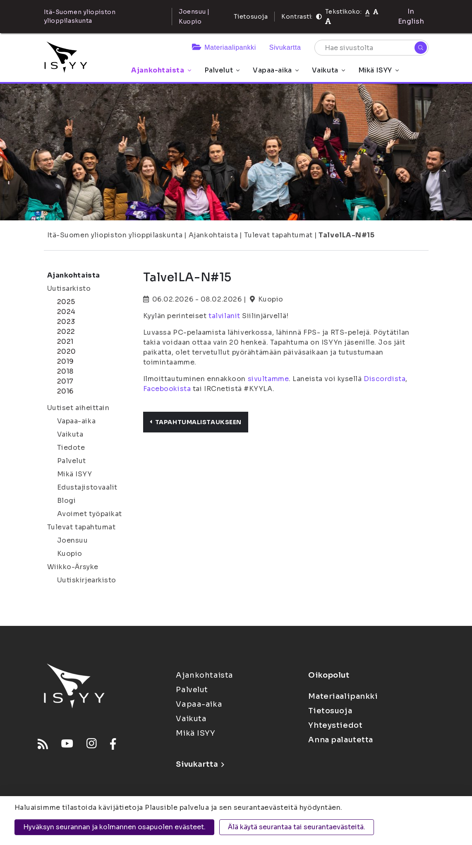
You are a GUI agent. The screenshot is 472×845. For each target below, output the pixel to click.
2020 (66, 351)
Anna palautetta (340, 739)
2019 (65, 361)
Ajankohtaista (161, 70)
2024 (66, 311)
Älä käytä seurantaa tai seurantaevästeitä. (296, 827)
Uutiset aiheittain (78, 407)
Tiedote (71, 447)
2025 (66, 301)
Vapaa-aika (276, 70)
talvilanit (224, 315)
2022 (66, 331)
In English (411, 16)
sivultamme (268, 378)
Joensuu (72, 540)
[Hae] (420, 47)
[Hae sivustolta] (371, 48)
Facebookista (167, 388)
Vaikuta (328, 70)
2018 (65, 371)
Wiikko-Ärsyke (72, 567)
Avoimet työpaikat (89, 513)
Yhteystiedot (335, 725)
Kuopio (69, 553)
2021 (65, 341)
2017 (65, 381)
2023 (66, 321)
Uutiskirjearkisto (87, 580)
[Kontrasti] (319, 16)
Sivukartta (285, 47)
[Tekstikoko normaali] (367, 11)
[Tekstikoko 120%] (328, 21)
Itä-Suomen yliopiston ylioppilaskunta (115, 235)
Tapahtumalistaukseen (196, 422)
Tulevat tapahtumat (278, 235)
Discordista (384, 378)
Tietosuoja (251, 16)
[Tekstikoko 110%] (375, 11)
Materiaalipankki (224, 47)
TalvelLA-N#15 (346, 235)
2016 (65, 391)
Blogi (66, 500)
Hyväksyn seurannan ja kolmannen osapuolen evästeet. (114, 827)
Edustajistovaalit (87, 487)
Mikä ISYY (378, 70)
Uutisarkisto (69, 288)
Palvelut (222, 70)
